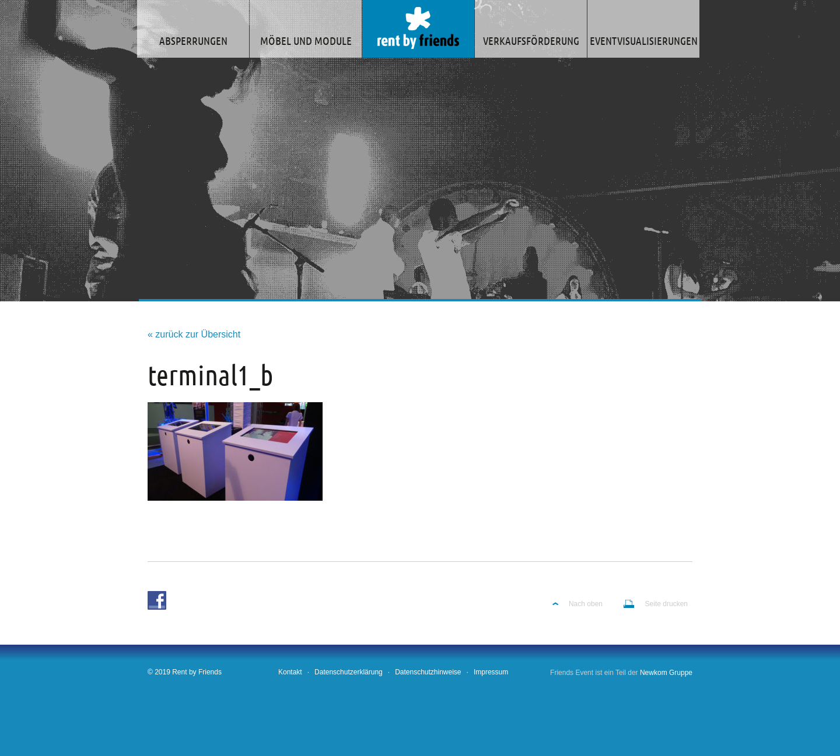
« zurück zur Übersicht (194, 334)
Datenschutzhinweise (428, 672)
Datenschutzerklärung (348, 672)
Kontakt (290, 672)
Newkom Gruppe (666, 673)
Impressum (491, 672)
